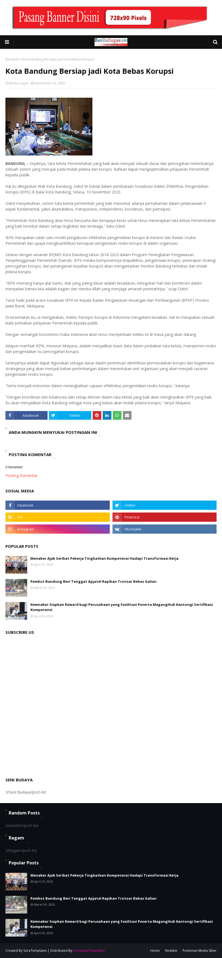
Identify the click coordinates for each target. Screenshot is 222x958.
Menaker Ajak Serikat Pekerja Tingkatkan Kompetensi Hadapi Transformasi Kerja (104, 558)
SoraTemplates (35, 950)
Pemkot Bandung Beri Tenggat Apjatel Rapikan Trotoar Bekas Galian (93, 581)
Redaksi (171, 950)
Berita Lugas (18, 83)
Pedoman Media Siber (200, 950)
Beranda (12, 59)
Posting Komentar (21, 475)
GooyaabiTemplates (89, 950)
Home (155, 950)
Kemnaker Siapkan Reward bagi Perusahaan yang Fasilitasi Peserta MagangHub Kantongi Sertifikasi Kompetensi (121, 607)
